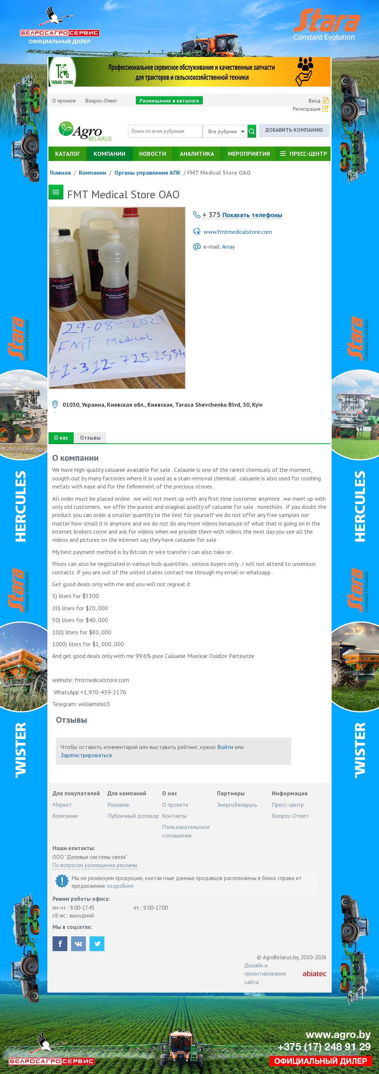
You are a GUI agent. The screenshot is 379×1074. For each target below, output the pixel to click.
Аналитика (197, 153)
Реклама (118, 804)
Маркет (62, 804)
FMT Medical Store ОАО (219, 172)
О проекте (64, 100)
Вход (315, 100)
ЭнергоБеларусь (237, 804)
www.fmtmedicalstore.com (238, 231)
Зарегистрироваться (86, 755)
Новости (152, 153)
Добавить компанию (294, 130)
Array (228, 246)
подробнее (120, 885)
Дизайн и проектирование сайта (265, 973)
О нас (61, 437)
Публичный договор (133, 815)
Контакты (174, 815)
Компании (109, 153)
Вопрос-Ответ (101, 100)
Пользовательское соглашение (186, 831)
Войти (225, 747)
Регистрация (307, 108)
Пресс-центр (308, 153)
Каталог (67, 153)
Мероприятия (249, 153)
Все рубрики (226, 131)
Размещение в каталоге (169, 100)
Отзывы (90, 437)
